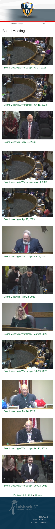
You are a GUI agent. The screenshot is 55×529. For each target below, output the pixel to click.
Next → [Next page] (41, 495)
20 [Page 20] (36, 495)
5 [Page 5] (28, 495)
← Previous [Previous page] (16, 495)
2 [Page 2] (23, 495)
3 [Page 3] (25, 495)
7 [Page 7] (31, 495)
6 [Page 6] (29, 495)
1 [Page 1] (21, 495)
